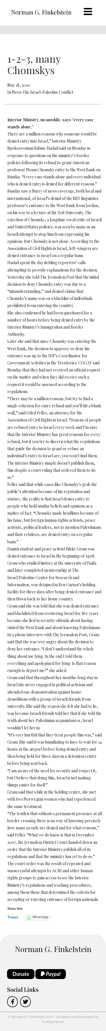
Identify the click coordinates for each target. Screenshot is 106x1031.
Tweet (12, 917)
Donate (20, 974)
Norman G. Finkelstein (41, 12)
